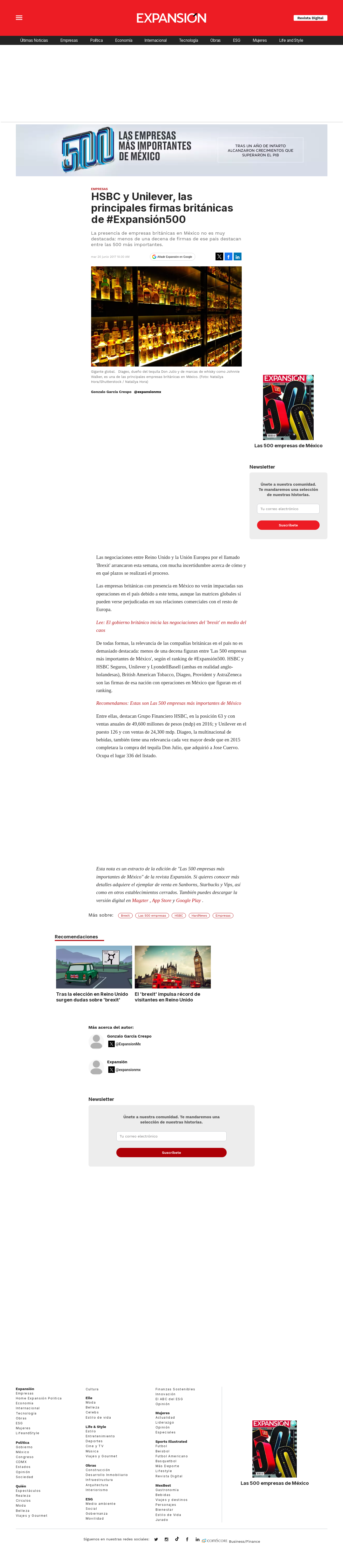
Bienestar (164, 1510)
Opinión (23, 1472)
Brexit (125, 915)
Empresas (69, 40)
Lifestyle (164, 1471)
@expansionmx (147, 392)
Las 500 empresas (152, 915)
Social (91, 1509)
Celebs (92, 1412)
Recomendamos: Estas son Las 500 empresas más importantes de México (168, 703)
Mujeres (260, 40)
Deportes (94, 1441)
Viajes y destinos (172, 1500)
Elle (89, 1398)
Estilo (91, 1431)
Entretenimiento (100, 1436)
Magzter (140, 900)
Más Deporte (167, 1466)
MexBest (163, 1485)
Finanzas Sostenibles (176, 1389)
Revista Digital (311, 18)
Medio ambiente (101, 1504)
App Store (161, 900)
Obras (215, 40)
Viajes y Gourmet (32, 1516)
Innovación (166, 1394)
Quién (21, 1486)
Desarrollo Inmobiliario (107, 1475)
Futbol (161, 1446)
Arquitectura (97, 1485)
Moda (21, 1505)
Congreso (25, 1457)
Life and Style (291, 40)
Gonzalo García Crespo (129, 1036)
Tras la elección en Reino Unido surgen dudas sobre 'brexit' (130, 997)
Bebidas (163, 1495)
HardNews (199, 915)
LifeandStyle (28, 1433)
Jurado (162, 1520)
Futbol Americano (172, 1456)
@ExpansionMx (128, 1044)
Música (92, 1451)
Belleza (23, 1511)
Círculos (23, 1500)
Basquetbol (166, 1461)
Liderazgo (165, 1422)
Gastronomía (167, 1490)
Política (96, 40)
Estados (23, 1467)
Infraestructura (99, 1480)
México (22, 1452)
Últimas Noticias (34, 40)
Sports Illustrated (171, 1441)
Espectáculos (28, 1491)
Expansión (117, 1062)
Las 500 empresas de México (288, 445)
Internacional (155, 40)
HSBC (178, 915)
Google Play (188, 900)
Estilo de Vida (168, 1515)
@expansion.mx (177, 1539)
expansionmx (170, 1540)
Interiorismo (97, 1490)
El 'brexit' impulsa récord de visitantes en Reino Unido (205, 997)
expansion (201, 1540)
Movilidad (95, 1518)
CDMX (21, 1462)
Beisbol (163, 1451)
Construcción (98, 1470)
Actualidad (165, 1417)
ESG (236, 40)
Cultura (92, 1389)
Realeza (23, 1496)
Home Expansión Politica (39, 1398)
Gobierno (24, 1447)
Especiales (166, 1432)
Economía (123, 40)
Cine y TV (95, 1446)
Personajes (166, 1505)
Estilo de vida (98, 1417)
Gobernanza (97, 1513)
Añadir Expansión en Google (174, 256)
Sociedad (24, 1477)
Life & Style (96, 1427)
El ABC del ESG (169, 1399)
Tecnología (188, 40)
